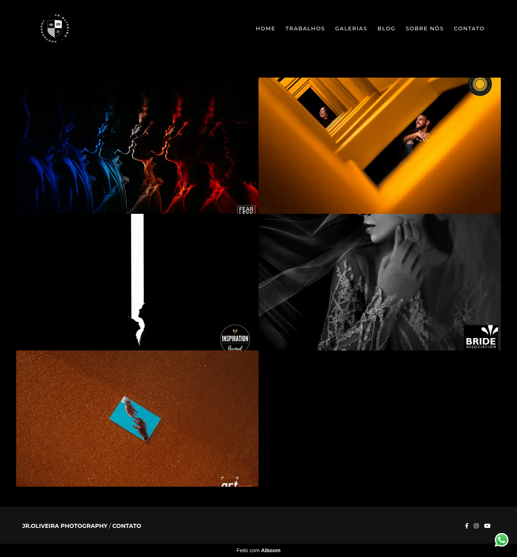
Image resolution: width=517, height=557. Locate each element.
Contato (469, 28)
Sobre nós (424, 28)
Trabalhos (305, 28)
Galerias (351, 28)
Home (265, 28)
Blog (387, 28)
